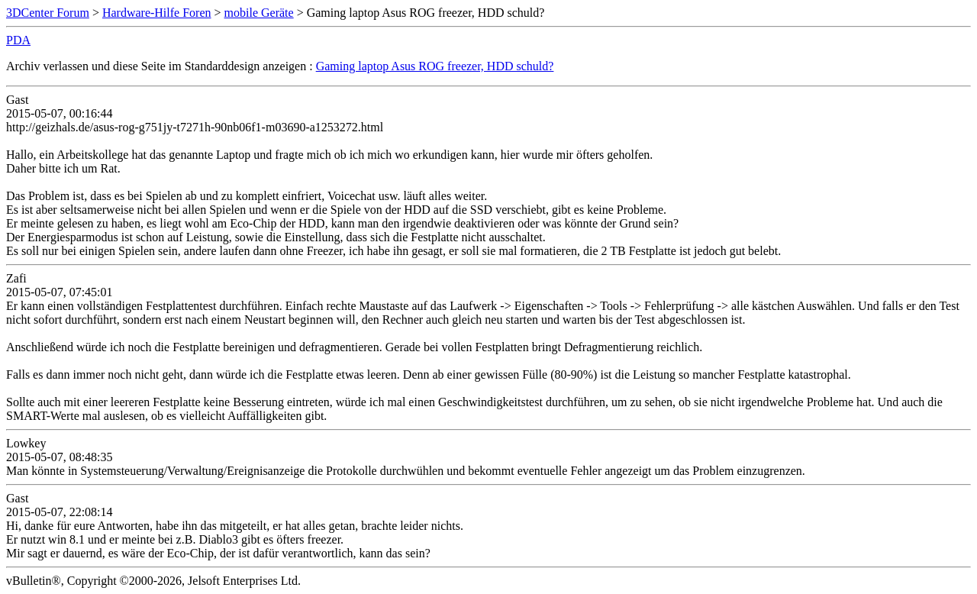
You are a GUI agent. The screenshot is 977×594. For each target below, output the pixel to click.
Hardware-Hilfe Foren (156, 12)
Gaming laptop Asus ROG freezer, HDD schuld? (435, 66)
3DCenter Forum (47, 12)
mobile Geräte (259, 12)
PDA (18, 40)
